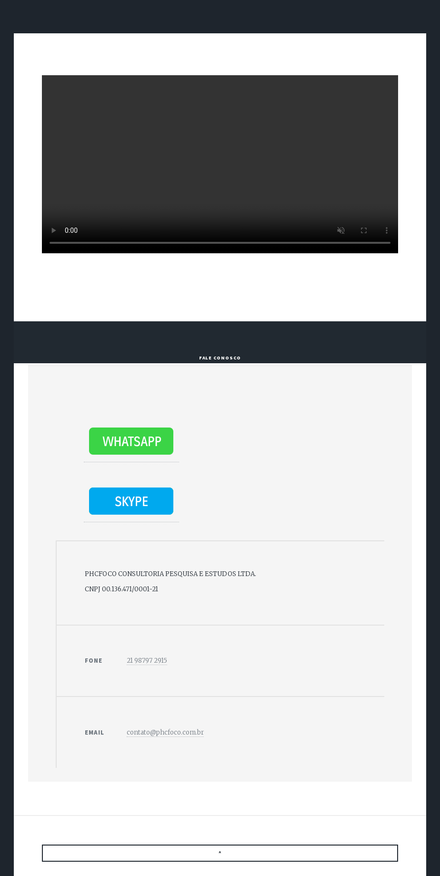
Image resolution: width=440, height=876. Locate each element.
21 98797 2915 (147, 661)
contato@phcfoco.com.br (165, 732)
